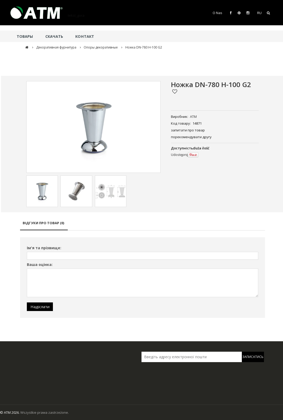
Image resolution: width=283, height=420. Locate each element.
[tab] (44, 225)
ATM (193, 116)
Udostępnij (179, 154)
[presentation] (178, 373)
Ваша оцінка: (40, 264)
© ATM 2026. (10, 412)
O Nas (217, 12)
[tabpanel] (142, 277)
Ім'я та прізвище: (44, 247)
